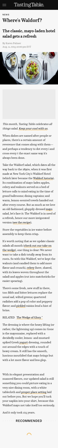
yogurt (23, 342)
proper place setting (33, 392)
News (5, 15)
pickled (20, 306)
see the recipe (21, 222)
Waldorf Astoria (43, 178)
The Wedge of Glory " (30, 317)
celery (30, 267)
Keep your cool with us (33, 128)
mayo (49, 209)
